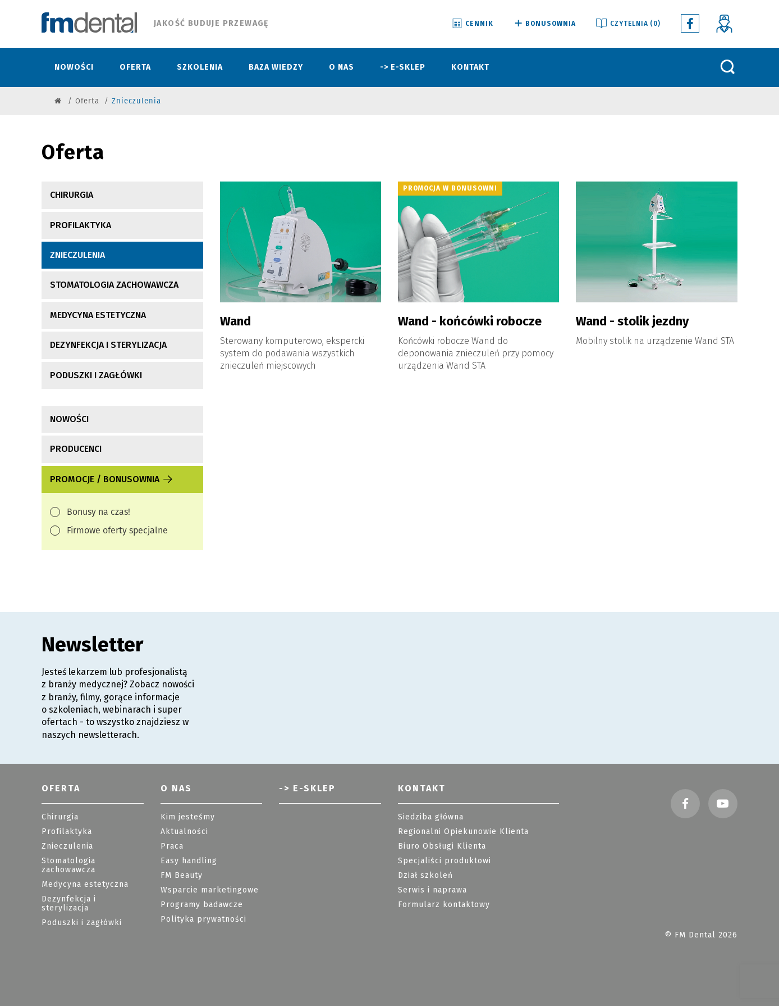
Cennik (472, 24)
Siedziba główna (431, 817)
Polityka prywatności (203, 919)
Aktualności (184, 831)
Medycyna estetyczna (98, 315)
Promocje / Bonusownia (112, 479)
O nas (341, 67)
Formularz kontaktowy (444, 904)
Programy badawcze (202, 904)
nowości (69, 419)
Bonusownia (544, 24)
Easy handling (189, 860)
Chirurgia (71, 194)
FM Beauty (182, 875)
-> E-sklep (402, 67)
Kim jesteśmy (188, 817)
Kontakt (470, 67)
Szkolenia (200, 67)
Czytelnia (627, 24)
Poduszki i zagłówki (96, 375)
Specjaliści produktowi (444, 860)
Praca (172, 846)
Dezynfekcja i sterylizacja (108, 344)
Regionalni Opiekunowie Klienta (463, 831)
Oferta (135, 67)
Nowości (74, 67)
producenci (76, 448)
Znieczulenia (77, 255)
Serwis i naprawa (432, 890)
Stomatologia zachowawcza (114, 284)
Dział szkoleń (425, 875)
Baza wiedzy (276, 67)
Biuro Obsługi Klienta (442, 846)
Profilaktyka (80, 225)
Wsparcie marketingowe (210, 890)
